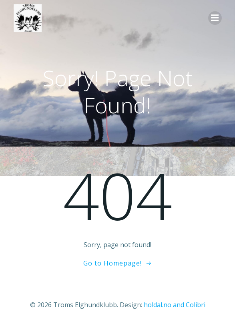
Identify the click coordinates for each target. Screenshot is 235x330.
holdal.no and (165, 304)
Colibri (195, 304)
